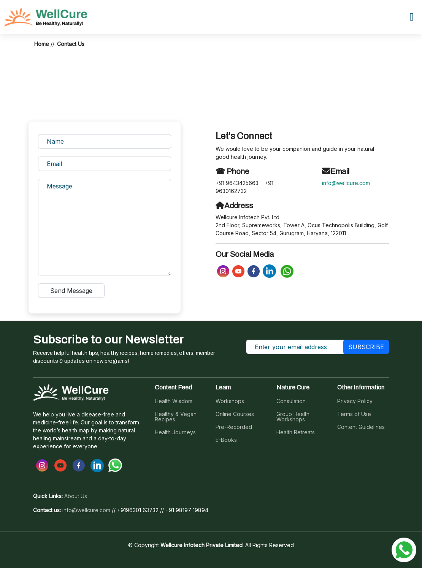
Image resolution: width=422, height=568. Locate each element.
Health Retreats (295, 432)
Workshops (230, 401)
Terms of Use (354, 414)
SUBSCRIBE (366, 347)
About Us (75, 496)
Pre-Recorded (234, 427)
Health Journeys (175, 432)
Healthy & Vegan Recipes (176, 416)
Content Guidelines (361, 427)
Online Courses (235, 414)
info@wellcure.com (346, 183)
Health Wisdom (173, 401)
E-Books (226, 440)
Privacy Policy (355, 401)
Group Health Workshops (292, 416)
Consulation (291, 401)
